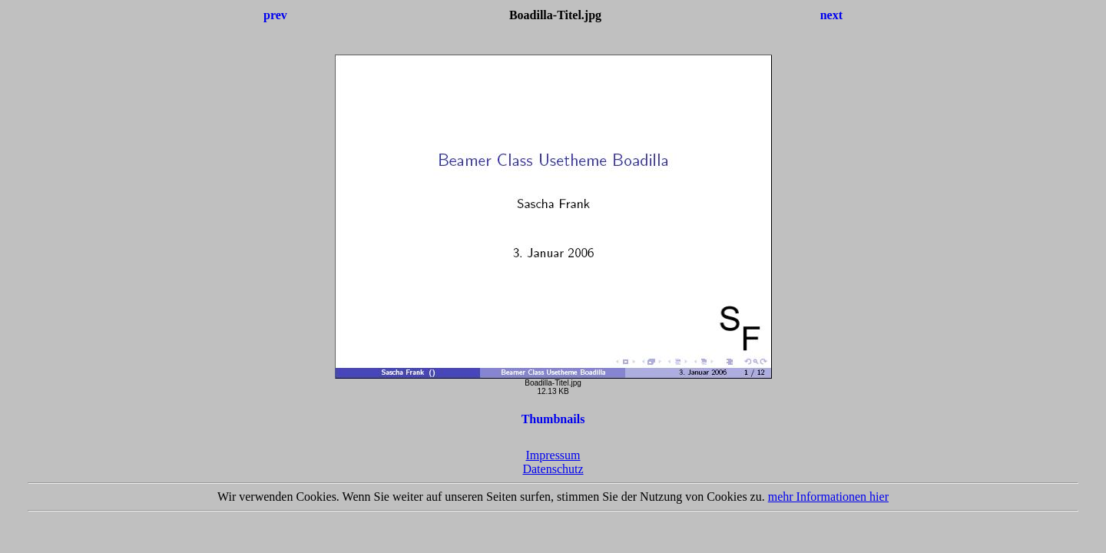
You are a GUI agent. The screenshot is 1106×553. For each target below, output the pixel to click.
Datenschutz (552, 468)
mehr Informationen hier (828, 496)
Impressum (552, 455)
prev (275, 15)
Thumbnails (553, 419)
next (831, 15)
